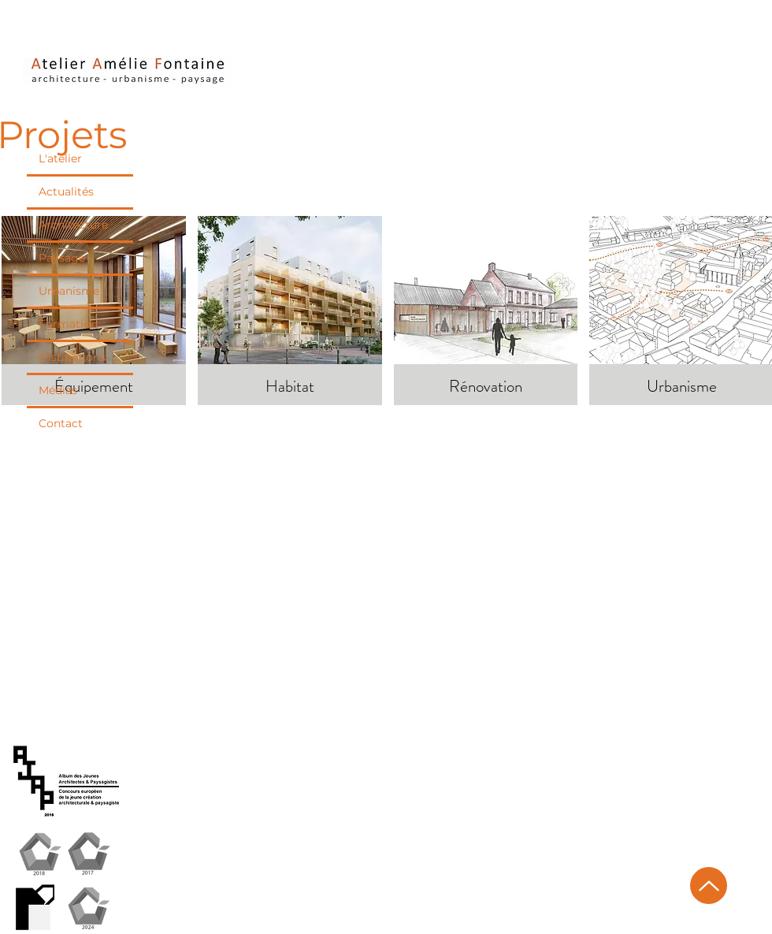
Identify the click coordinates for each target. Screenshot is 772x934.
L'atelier (60, 158)
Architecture (73, 225)
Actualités (66, 191)
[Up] (708, 885)
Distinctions (72, 357)
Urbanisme (69, 291)
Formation (68, 324)
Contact (61, 423)
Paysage (62, 258)
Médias (58, 390)
